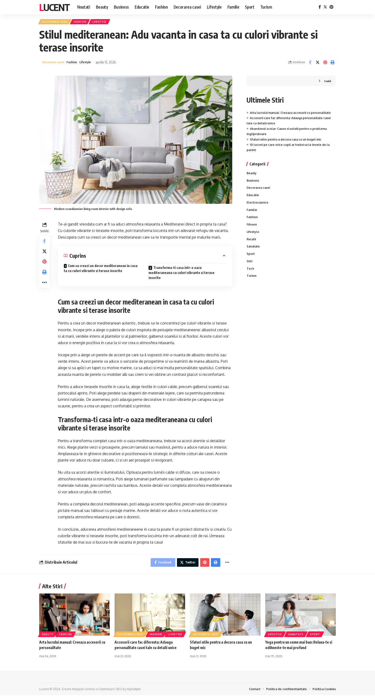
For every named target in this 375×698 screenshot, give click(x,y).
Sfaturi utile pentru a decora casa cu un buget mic (287, 140)
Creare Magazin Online (78, 691)
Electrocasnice (258, 205)
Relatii (252, 243)
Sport (251, 259)
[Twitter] (325, 7)
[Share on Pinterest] (325, 64)
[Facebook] (319, 7)
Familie (252, 213)
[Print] (332, 64)
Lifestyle (107, 22)
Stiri (250, 266)
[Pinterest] (331, 7)
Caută (327, 82)
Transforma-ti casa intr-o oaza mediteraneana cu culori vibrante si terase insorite (182, 274)
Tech (250, 274)
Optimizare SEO (110, 691)
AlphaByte (134, 691)
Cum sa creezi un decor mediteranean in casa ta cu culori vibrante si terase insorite (101, 269)
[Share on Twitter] (317, 64)
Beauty (252, 175)
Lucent (54, 7)
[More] (45, 289)
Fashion (85, 22)
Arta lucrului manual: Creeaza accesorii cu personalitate (293, 114)
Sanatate (253, 251)
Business (253, 182)
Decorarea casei (56, 22)
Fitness (252, 228)
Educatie (253, 197)
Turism (252, 282)
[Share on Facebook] (310, 64)
